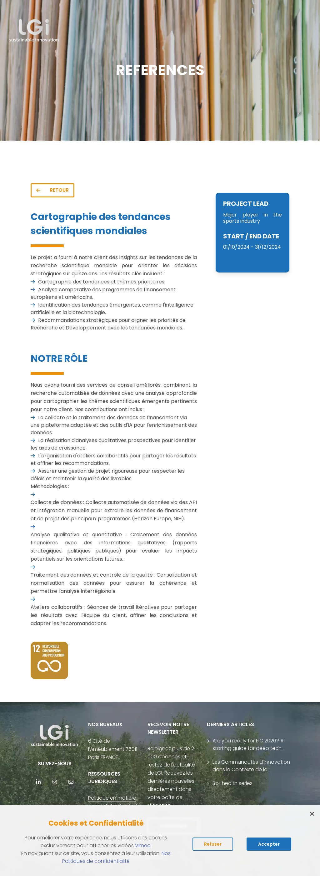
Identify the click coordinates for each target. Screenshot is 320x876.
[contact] (71, 781)
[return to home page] (34, 31)
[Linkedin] (38, 781)
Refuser (213, 844)
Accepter (269, 844)
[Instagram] (54, 781)
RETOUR (52, 190)
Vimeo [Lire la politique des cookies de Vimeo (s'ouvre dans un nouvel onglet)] (143, 845)
